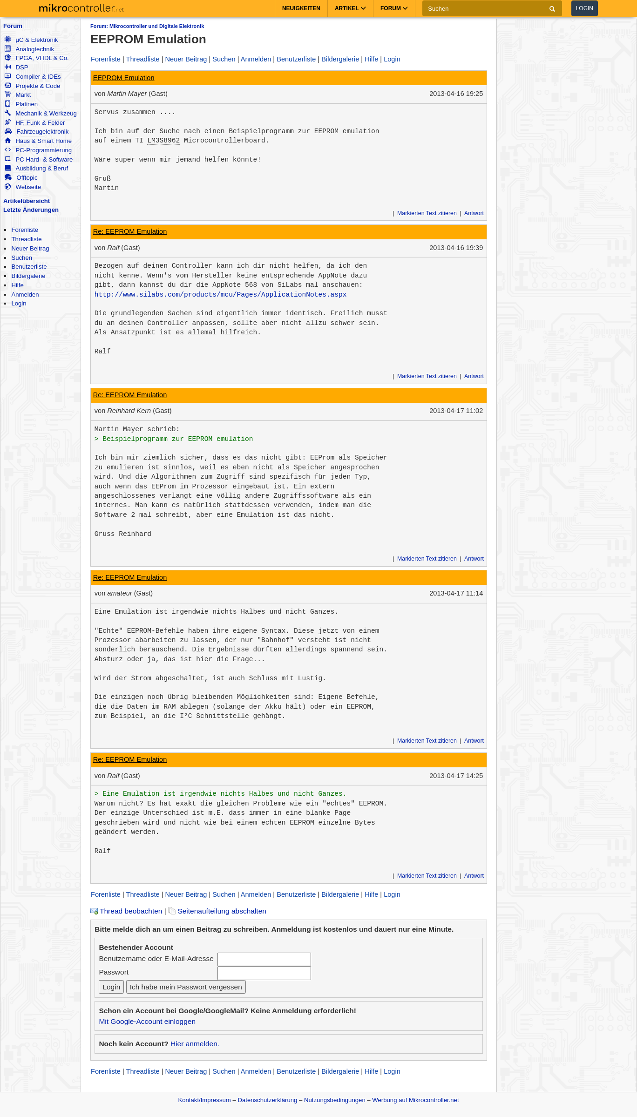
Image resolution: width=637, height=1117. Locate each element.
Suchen (21, 257)
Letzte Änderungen (31, 209)
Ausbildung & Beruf (36, 168)
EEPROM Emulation (124, 77)
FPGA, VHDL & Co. (36, 57)
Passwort (114, 972)
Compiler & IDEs (33, 76)
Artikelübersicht (26, 200)
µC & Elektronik (31, 39)
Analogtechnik (29, 49)
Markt (18, 94)
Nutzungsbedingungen (335, 1100)
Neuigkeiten (301, 8)
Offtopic (21, 177)
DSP (16, 67)
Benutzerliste (29, 266)
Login (584, 8)
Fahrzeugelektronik (36, 131)
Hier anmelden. (194, 1044)
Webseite (23, 186)
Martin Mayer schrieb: (137, 429)
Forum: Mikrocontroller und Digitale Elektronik (147, 26)
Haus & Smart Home (38, 140)
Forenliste (24, 229)
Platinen (21, 104)
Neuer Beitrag (30, 248)
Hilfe (17, 285)
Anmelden (25, 294)
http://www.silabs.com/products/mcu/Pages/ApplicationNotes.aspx (221, 294)
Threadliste (26, 239)
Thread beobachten (126, 911)
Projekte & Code (32, 85)
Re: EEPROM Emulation (130, 231)
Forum (12, 25)
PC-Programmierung (38, 150)
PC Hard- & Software (39, 159)
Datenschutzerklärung (267, 1100)
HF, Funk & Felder (35, 122)
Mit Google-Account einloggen (147, 1021)
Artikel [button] (350, 8)
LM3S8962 (163, 140)
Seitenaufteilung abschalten (217, 911)
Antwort (474, 213)
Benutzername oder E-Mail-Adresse (156, 958)
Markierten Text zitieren (427, 213)
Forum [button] (394, 8)
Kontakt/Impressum (204, 1100)
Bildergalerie (28, 275)
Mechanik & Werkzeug (40, 113)
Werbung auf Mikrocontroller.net (415, 1100)
